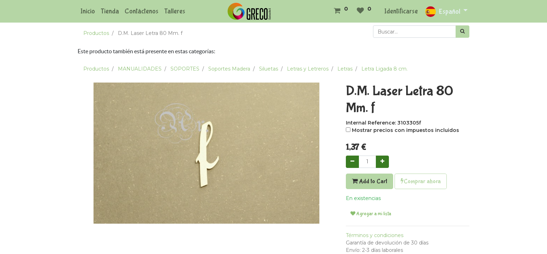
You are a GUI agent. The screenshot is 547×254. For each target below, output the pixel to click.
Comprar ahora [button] (421, 181)
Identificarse (401, 11)
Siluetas (268, 69)
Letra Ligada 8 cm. (384, 69)
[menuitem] (88, 11)
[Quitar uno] (352, 162)
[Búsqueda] (462, 31)
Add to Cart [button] (369, 181)
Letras (345, 69)
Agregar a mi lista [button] (370, 214)
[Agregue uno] (382, 162)
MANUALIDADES (140, 69)
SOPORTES (184, 69)
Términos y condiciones (374, 235)
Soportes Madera (229, 69)
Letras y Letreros (308, 69)
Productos (96, 33)
